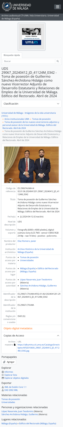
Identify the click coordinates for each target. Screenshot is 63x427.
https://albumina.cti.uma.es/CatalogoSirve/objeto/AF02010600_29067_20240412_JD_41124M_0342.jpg (39, 347)
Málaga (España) (28, 268)
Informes (7, 371)
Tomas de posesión (41, 119)
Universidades (27, 260)
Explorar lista (9, 375)
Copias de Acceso (14, 335)
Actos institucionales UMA (17, 119)
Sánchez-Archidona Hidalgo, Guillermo (38, 285)
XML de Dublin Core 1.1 (14, 387)
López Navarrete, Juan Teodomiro (36, 279)
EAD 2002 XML (10, 390)
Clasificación (11, 103)
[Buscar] (29, 61)
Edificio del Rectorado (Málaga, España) (37, 423)
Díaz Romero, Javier (27, 241)
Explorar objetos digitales (15, 378)
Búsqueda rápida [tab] (12, 55)
